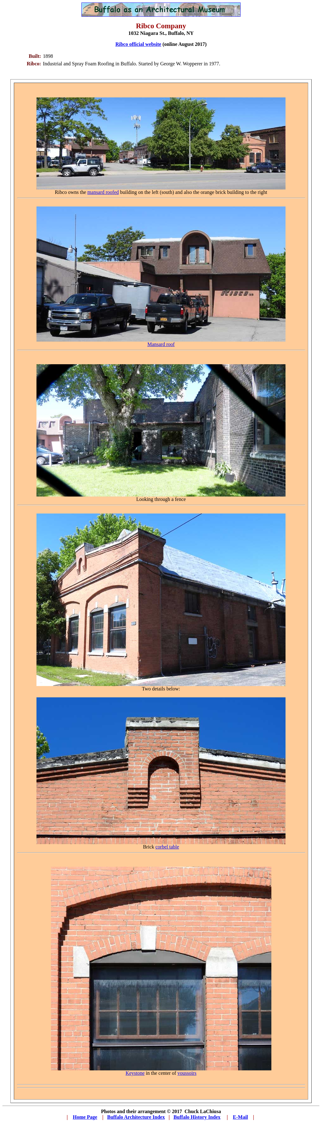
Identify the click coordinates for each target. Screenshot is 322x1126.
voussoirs (186, 1073)
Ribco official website (138, 44)
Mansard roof (161, 344)
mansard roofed (103, 192)
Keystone (134, 1073)
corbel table (167, 846)
